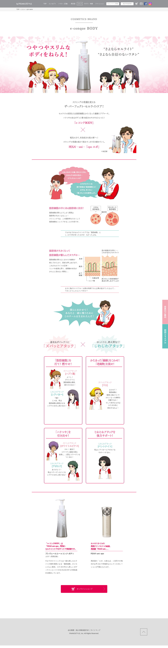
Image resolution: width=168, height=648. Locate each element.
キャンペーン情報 (112, 4)
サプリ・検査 (88, 4)
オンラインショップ (84, 590)
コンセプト (52, 4)
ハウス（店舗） (63, 4)
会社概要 (71, 633)
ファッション (99, 4)
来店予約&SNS (127, 4)
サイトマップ (95, 633)
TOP (45, 4)
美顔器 (73, 4)
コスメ (79, 4)
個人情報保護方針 (82, 633)
